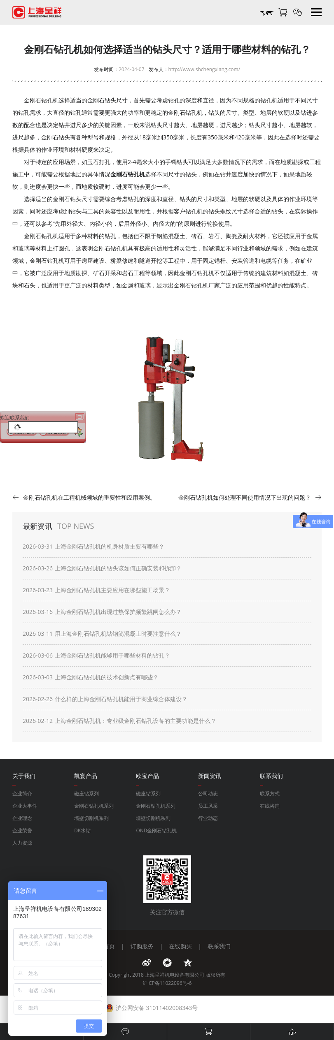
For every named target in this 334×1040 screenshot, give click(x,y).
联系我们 (219, 946)
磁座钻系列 (86, 793)
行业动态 (208, 818)
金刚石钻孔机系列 (94, 805)
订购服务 (142, 946)
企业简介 (22, 793)
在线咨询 (270, 805)
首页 (109, 946)
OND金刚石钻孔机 (156, 830)
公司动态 (208, 793)
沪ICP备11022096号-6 (167, 983)
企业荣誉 (22, 830)
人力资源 (22, 842)
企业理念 (22, 818)
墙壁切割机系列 (91, 818)
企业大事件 (24, 805)
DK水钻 (82, 830)
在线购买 (180, 946)
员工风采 (208, 805)
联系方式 (270, 793)
